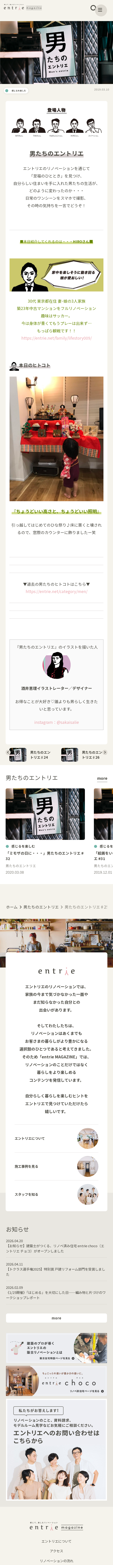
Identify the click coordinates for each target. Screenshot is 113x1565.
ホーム (12, 919)
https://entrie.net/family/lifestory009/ (56, 341)
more (102, 788)
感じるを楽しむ (22, 92)
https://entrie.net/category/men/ (57, 594)
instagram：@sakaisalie (56, 725)
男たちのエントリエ (41, 919)
